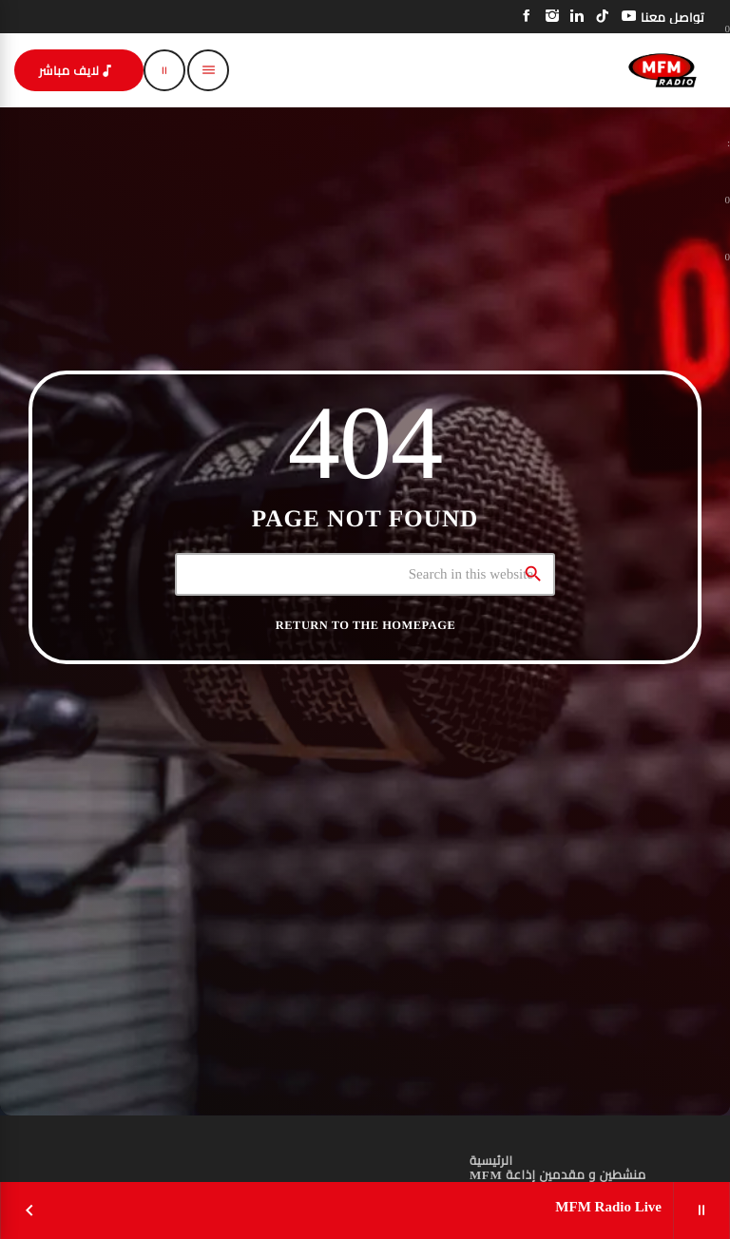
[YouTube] (629, 17)
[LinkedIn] (577, 17)
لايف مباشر (77, 71)
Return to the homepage (365, 625)
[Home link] (662, 70)
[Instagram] (553, 17)
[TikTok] (603, 17)
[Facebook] (527, 17)
